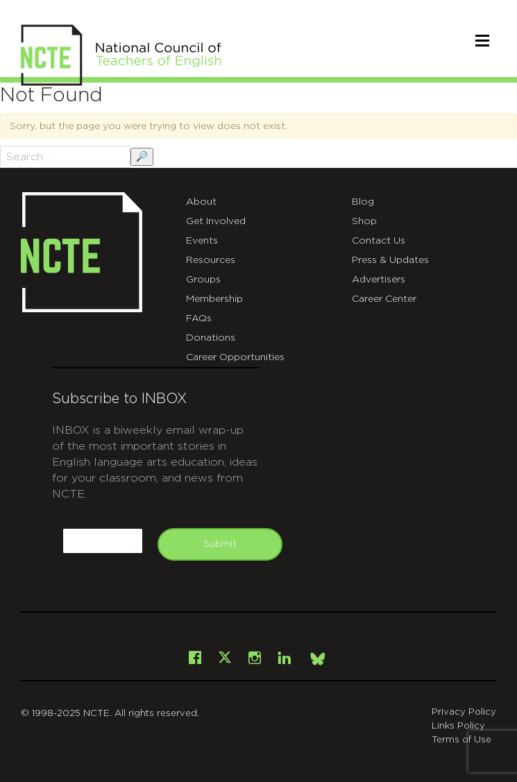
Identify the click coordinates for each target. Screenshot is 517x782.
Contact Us (378, 241)
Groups (203, 279)
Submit (220, 544)
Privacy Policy (464, 712)
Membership (214, 299)
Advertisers (378, 279)
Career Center (384, 299)
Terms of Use (461, 740)
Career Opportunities (235, 357)
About (201, 202)
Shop (364, 221)
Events (202, 241)
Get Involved (216, 221)
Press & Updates (390, 260)
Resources (210, 260)
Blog (363, 202)
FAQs (199, 318)
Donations (210, 338)
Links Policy (458, 726)
